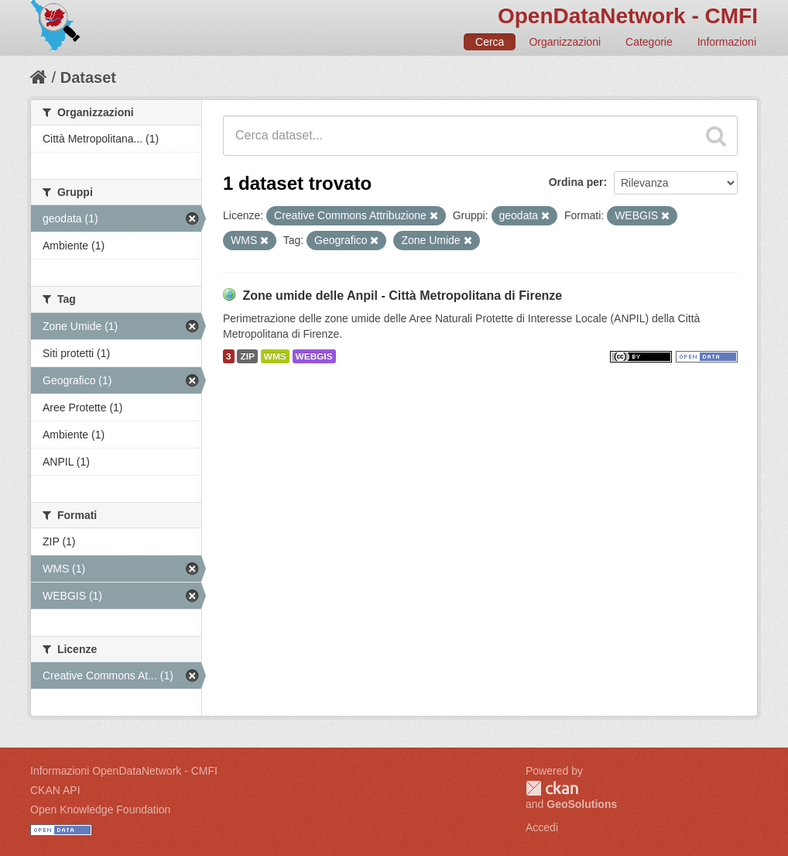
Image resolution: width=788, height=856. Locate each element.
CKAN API (55, 790)
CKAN (552, 788)
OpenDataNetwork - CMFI (628, 16)
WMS (275, 356)
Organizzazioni (565, 42)
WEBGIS (314, 356)
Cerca (489, 42)
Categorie (649, 42)
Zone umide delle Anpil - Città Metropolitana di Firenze (402, 295)
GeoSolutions (581, 804)
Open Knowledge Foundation (100, 809)
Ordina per (576, 182)
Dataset (88, 77)
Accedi (542, 827)
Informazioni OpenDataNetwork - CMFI (124, 771)
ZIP (247, 356)
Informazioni (726, 42)
